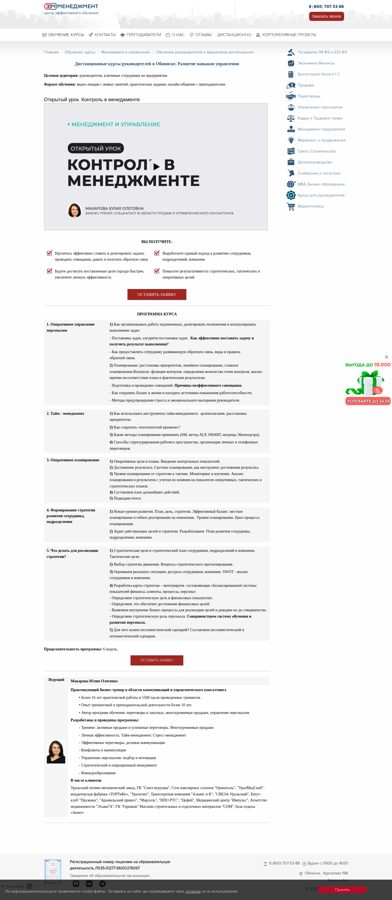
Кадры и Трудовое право (320, 118)
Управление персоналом (320, 107)
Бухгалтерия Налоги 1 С (319, 74)
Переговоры (309, 96)
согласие (193, 891)
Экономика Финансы (316, 63)
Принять (342, 889)
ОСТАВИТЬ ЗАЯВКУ (156, 294)
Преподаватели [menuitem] (144, 34)
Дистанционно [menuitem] (234, 34)
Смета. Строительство (317, 151)
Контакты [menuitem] (105, 34)
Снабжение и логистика (319, 173)
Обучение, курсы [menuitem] (66, 34)
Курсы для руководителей (321, 195)
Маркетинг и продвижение (322, 140)
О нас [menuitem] (178, 34)
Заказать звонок (326, 16)
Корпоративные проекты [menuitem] (289, 34)
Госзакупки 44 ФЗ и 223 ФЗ (322, 52)
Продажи (306, 85)
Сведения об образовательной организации (109, 875)
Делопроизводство (315, 162)
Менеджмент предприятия (321, 129)
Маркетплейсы (311, 206)
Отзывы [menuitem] (203, 34)
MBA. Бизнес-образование (321, 184)
